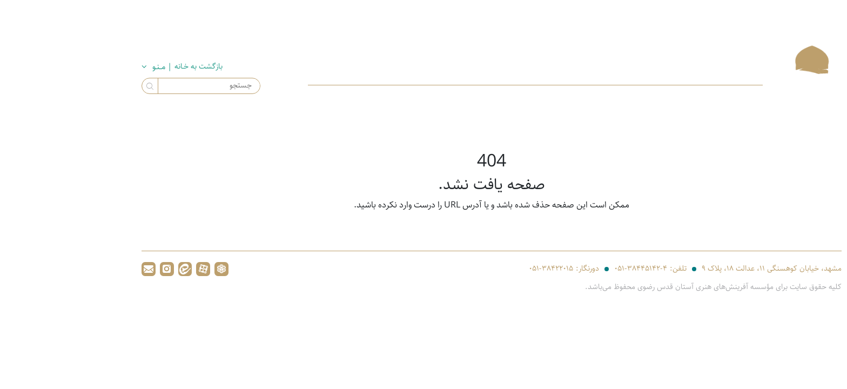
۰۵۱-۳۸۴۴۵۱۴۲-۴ (572, 270)
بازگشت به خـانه (135, 66)
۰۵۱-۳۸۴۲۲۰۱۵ (483, 270)
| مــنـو (95, 66)
